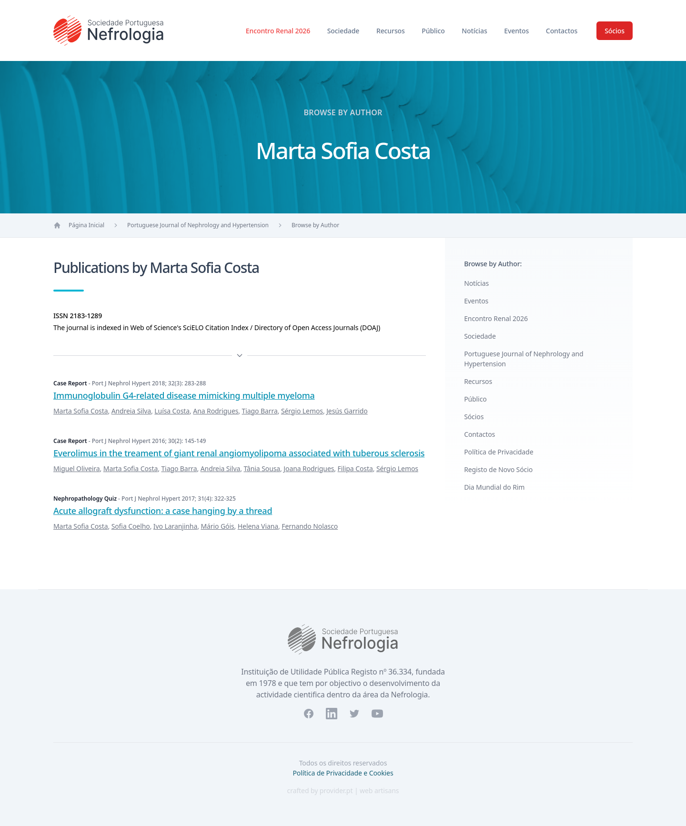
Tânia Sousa (261, 468)
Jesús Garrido (347, 410)
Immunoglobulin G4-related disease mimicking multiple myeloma (184, 395)
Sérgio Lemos (302, 410)
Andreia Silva (131, 410)
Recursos (391, 30)
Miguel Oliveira (76, 468)
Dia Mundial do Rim (494, 487)
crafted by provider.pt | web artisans (343, 790)
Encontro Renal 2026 (279, 30)
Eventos (517, 30)
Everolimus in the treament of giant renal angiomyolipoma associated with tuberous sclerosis (238, 453)
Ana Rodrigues (215, 410)
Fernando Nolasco (310, 526)
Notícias (475, 30)
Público (434, 30)
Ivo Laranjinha (175, 526)
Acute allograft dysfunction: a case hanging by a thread (162, 510)
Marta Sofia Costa (80, 410)
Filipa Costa (355, 468)
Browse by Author (315, 225)
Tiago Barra (260, 410)
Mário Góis (217, 526)
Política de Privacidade (498, 451)
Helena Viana (258, 526)
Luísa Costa (172, 410)
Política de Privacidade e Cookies (343, 772)
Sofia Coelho (130, 526)
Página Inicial (86, 225)
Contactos (561, 30)
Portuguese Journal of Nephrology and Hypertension (198, 225)
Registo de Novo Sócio (498, 469)
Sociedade (344, 30)
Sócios (615, 30)
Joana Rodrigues (308, 468)
